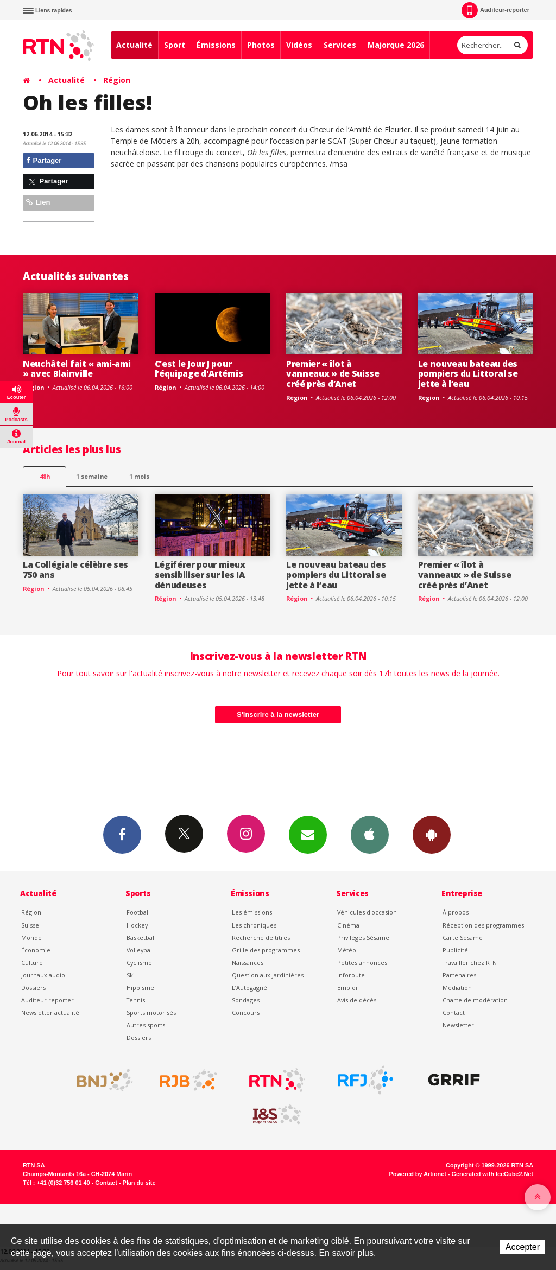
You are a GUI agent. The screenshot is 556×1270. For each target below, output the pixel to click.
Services (340, 45)
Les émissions (252, 912)
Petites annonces (362, 962)
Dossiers (33, 987)
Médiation (457, 987)
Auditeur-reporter (495, 10)
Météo (346, 950)
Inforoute (351, 975)
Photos (261, 45)
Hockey (137, 925)
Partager (43, 160)
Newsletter (458, 1024)
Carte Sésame (463, 937)
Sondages (246, 1000)
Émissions (216, 45)
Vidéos (299, 45)
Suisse (30, 925)
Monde (31, 937)
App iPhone (370, 834)
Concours (246, 1012)
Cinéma (348, 925)
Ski (131, 975)
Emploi (347, 987)
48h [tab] (45, 476)
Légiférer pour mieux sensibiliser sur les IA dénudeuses (200, 574)
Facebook (122, 834)
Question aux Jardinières (268, 975)
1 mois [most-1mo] (139, 476)
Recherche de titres (261, 937)
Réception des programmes (483, 925)
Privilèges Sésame (363, 937)
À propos (456, 912)
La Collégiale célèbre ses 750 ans (75, 569)
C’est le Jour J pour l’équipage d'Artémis (199, 369)
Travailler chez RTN (470, 962)
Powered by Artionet (417, 1174)
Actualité (134, 45)
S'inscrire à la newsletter (278, 714)
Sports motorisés (151, 1012)
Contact (454, 1012)
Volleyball (140, 950)
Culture (32, 962)
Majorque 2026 (396, 45)
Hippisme (140, 987)
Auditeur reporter (47, 1000)
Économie (35, 950)
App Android (432, 834)
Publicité (455, 950)
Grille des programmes (266, 950)
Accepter (523, 1247)
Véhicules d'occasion (367, 912)
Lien (38, 202)
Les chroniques (254, 925)
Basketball (141, 937)
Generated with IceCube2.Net (492, 1174)
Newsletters (308, 834)
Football (138, 912)
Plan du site (138, 1182)
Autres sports (146, 1024)
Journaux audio (43, 975)
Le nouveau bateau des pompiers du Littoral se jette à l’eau (468, 374)
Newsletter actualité (50, 1012)
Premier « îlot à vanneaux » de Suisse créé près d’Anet (333, 374)
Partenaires (459, 975)
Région (116, 80)
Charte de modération (475, 1000)
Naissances (247, 962)
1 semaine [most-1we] (92, 476)
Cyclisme (139, 962)
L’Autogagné (249, 987)
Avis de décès (356, 1000)
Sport (174, 45)
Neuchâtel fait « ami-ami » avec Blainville (76, 369)
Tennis (136, 1000)
